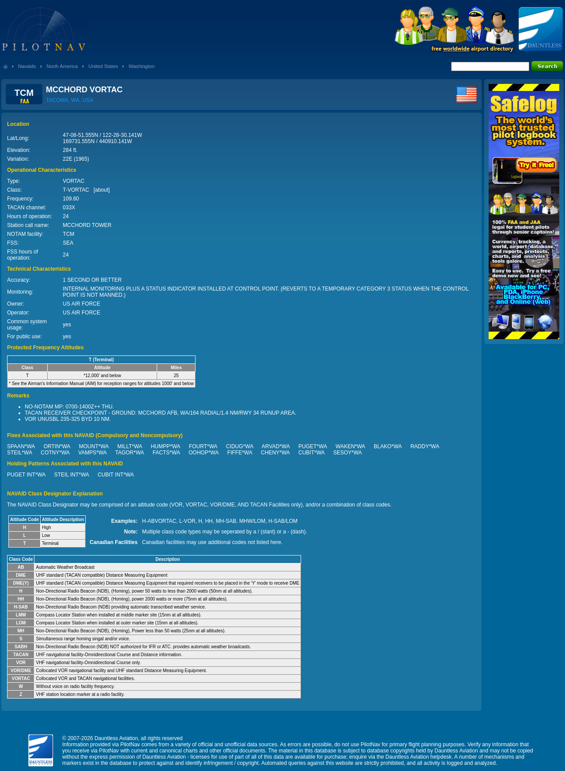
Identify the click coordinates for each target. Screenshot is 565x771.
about (101, 190)
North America (62, 66)
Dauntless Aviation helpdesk (418, 757)
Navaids (27, 66)
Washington (141, 66)
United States (103, 66)
